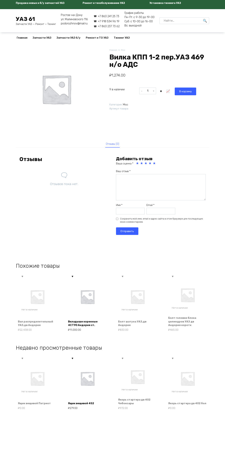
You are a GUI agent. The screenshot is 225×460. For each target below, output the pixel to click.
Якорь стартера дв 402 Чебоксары (136, 404)
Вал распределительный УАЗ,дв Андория (36, 324)
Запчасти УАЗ (42, 37)
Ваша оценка (124, 164)
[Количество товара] (147, 91)
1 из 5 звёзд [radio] (137, 164)
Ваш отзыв (123, 172)
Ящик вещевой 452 (83, 406)
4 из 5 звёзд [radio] (150, 164)
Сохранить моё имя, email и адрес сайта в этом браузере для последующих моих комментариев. (161, 221)
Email (150, 206)
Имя (119, 206)
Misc (124, 50)
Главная (22, 37)
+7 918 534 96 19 (108, 21)
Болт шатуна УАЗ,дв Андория (133, 324)
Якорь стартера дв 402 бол (186, 404)
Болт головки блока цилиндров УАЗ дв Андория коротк (183, 322)
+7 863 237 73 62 (109, 26)
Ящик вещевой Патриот (36, 406)
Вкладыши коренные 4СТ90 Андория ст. (84, 324)
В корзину (169, 90)
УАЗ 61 (25, 19)
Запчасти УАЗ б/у (69, 37)
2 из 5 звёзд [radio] (142, 164)
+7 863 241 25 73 (108, 16)
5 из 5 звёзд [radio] (154, 164)
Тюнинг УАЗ (122, 37)
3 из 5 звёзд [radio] (146, 164)
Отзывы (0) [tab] (112, 144)
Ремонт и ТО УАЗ (97, 37)
